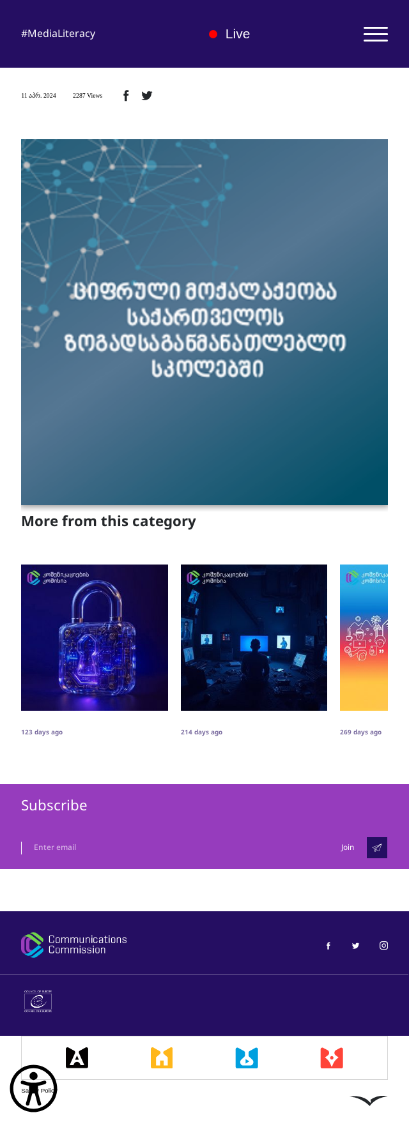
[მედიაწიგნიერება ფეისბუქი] (328, 945)
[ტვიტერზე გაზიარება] (147, 95)
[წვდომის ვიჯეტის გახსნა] (34, 1088)
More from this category (108, 522)
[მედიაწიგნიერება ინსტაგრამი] (384, 945)
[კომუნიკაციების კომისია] (105, 945)
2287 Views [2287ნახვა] (87, 95)
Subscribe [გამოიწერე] (54, 805)
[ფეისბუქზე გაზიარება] (126, 95)
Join (347, 847)
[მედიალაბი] (246, 1057)
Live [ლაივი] (230, 33)
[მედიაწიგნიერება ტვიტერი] (355, 945)
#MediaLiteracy (58, 33)
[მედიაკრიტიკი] (331, 1057)
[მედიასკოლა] (162, 1057)
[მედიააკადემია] (77, 1057)
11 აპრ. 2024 (38, 95)
